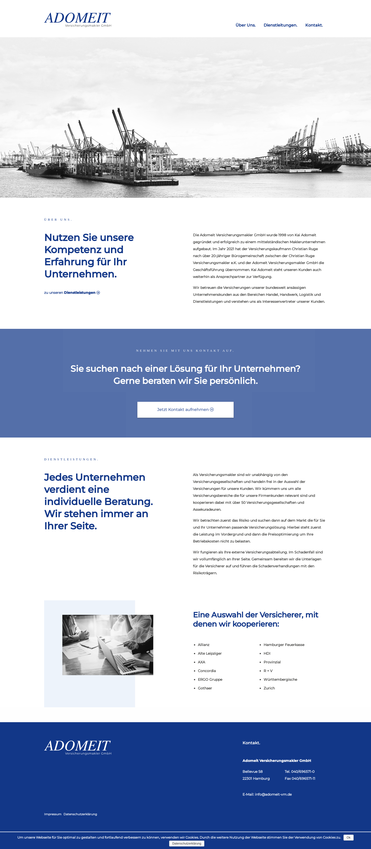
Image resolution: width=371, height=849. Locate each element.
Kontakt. (314, 24)
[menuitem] (246, 23)
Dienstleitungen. (280, 24)
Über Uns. (246, 24)
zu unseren (65, 292)
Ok (348, 837)
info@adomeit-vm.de (273, 794)
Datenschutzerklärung (80, 814)
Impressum (53, 814)
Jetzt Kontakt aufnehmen (185, 409)
